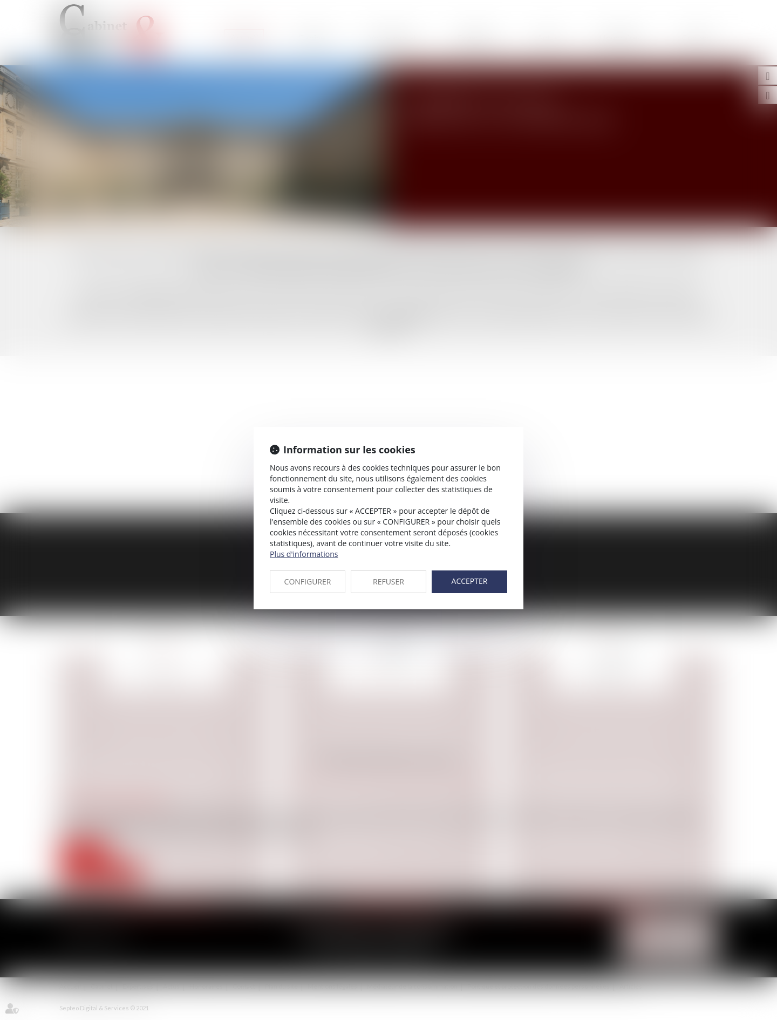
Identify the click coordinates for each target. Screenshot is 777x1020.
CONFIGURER (307, 581)
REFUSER (388, 581)
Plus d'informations (304, 554)
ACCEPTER (470, 581)
